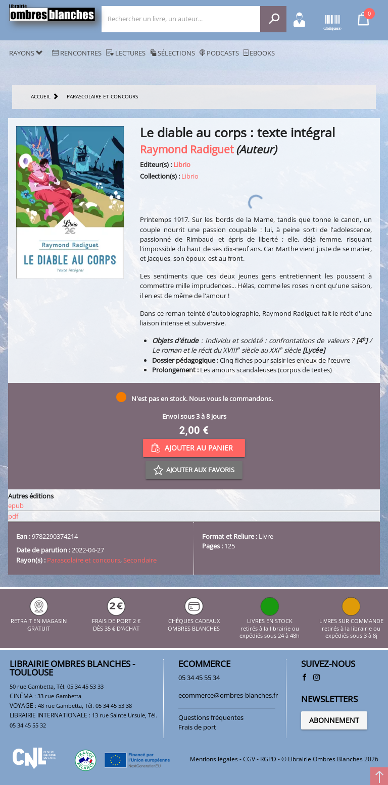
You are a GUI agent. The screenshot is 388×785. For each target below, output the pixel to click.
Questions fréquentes (211, 717)
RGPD (268, 759)
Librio (181, 164)
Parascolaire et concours (83, 560)
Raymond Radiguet (186, 149)
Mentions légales (214, 759)
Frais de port (197, 727)
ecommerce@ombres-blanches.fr (228, 695)
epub (16, 505)
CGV (249, 759)
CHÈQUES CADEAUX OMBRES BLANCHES (194, 621)
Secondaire (140, 560)
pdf (13, 516)
